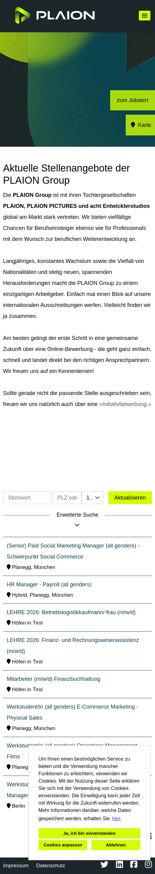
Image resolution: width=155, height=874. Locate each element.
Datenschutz (50, 865)
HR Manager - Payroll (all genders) (49, 584)
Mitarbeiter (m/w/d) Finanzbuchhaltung (53, 679)
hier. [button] (116, 818)
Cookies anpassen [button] (63, 845)
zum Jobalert (132, 100)
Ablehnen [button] (116, 845)
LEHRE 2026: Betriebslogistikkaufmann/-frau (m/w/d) (71, 612)
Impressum (16, 865)
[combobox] (92, 497)
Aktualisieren (130, 498)
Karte (140, 125)
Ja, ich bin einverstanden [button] (89, 833)
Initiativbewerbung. (125, 404)
